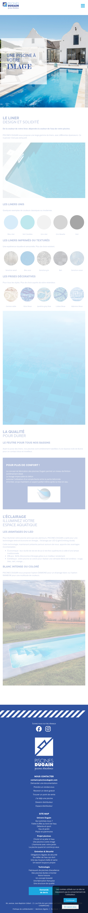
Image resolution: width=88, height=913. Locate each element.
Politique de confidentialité (23, 909)
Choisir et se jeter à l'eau (44, 839)
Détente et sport (44, 826)
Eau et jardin (44, 829)
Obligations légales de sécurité (44, 854)
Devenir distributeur (44, 802)
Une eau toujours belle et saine (44, 860)
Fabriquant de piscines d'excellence (44, 870)
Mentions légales (42, 909)
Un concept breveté (44, 878)
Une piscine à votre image (44, 841)
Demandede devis (44, 891)
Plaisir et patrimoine (44, 831)
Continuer (70, 900)
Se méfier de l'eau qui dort (44, 857)
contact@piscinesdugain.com (44, 779)
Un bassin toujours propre (44, 862)
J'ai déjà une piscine (44, 798)
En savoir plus (70, 906)
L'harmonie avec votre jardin (44, 844)
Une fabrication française (44, 880)
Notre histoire (44, 875)
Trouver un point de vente (44, 794)
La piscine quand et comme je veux (44, 847)
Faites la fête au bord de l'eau (44, 823)
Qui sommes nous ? (44, 821)
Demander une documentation (44, 783)
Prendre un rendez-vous (44, 787)
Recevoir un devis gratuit (44, 790)
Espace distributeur (44, 806)
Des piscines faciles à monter (44, 873)
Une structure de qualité (44, 883)
